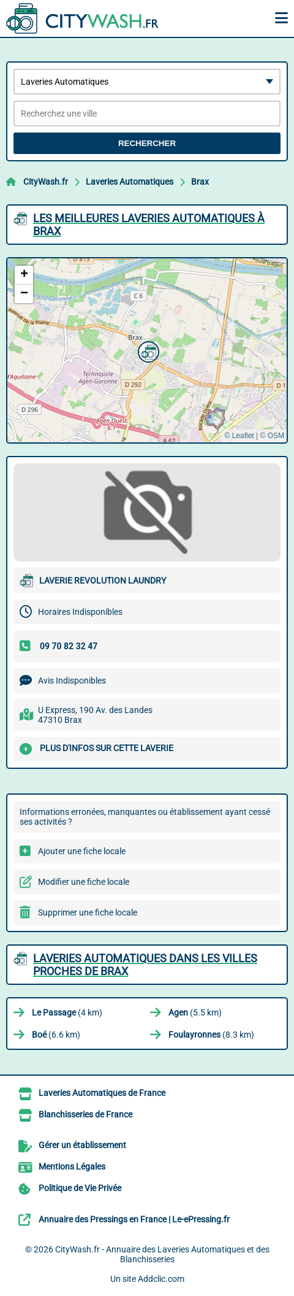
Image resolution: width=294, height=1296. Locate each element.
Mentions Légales (72, 1166)
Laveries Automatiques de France (102, 1093)
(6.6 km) (56, 1035)
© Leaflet (239, 435)
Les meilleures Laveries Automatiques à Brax (149, 224)
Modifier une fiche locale (83, 882)
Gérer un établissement (82, 1145)
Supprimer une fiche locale (87, 912)
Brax (200, 182)
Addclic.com (161, 1279)
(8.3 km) (211, 1035)
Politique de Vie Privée (80, 1188)
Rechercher (147, 143)
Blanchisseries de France (85, 1114)
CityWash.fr (45, 182)
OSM (276, 435)
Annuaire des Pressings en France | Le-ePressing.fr (134, 1219)
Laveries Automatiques (129, 182)
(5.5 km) (195, 1012)
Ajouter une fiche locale (82, 851)
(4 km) (67, 1012)
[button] (147, 350)
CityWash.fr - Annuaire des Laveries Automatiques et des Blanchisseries (162, 1254)
